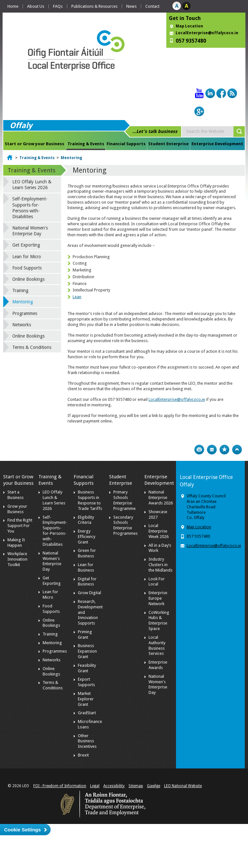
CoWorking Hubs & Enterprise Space (159, 620)
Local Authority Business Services (157, 645)
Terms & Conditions (31, 347)
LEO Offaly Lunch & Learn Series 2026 (31, 184)
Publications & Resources (94, 6)
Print (199, 449)
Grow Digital (89, 592)
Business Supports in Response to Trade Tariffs (90, 500)
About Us (35, 6)
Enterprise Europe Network (158, 598)
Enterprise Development (217, 143)
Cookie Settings (22, 829)
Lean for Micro (26, 256)
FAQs (58, 6)
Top (237, 449)
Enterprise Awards (158, 665)
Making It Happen (16, 542)
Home (12, 6)
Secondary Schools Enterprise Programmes (125, 525)
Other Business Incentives (87, 741)
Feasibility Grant (87, 668)
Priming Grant (85, 634)
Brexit (83, 755)
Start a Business (15, 495)
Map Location (189, 26)
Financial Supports (126, 143)
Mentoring (71, 158)
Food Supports (27, 267)
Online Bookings (28, 279)
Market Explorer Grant (86, 699)
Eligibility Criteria (86, 520)
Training (20, 290)
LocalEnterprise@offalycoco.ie (207, 33)
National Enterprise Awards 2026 (161, 497)
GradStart (87, 712)
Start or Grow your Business (34, 143)
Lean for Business (86, 567)
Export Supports (86, 682)
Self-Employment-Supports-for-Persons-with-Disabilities (29, 207)
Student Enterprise (168, 143)
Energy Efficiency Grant (86, 536)
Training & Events (85, 143)
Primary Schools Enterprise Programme (124, 500)
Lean (77, 296)
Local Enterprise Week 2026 (159, 531)
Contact (152, 6)
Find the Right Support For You (19, 525)
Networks (21, 324)
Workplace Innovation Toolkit (17, 559)
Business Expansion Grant (87, 651)
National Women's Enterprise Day (30, 230)
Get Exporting (26, 245)
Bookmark (224, 449)
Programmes (24, 313)
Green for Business (87, 553)
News (131, 6)
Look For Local (157, 581)
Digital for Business (87, 581)
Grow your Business (17, 509)
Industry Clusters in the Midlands (160, 565)
